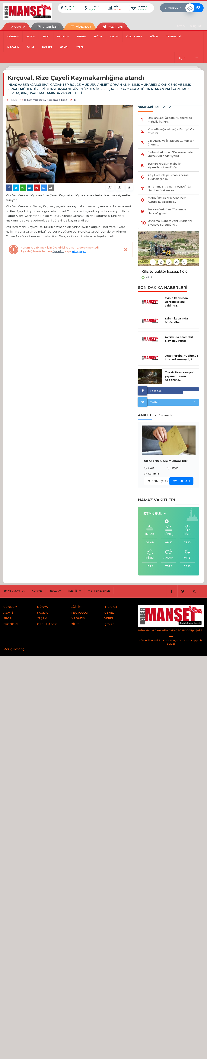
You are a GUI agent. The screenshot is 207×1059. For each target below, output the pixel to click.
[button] (173, 8)
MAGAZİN (13, 47)
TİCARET (47, 47)
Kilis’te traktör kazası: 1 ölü (165, 272)
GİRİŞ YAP (196, 26)
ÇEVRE (109, 624)
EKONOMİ (63, 36)
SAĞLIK (98, 36)
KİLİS (148, 277)
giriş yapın (79, 251)
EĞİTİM (154, 36)
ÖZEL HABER (134, 36)
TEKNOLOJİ (173, 36)
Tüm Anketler (165, 415)
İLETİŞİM (74, 590)
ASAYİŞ (30, 36)
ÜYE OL (181, 26)
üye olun (58, 251)
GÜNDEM (13, 36)
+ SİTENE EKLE (99, 590)
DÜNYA (81, 36)
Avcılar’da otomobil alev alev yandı (179, 339)
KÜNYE (36, 590)
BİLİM (30, 47)
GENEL (64, 47)
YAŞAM (114, 36)
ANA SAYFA (17, 26)
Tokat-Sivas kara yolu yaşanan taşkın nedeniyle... (180, 376)
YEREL (80, 47)
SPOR (46, 36)
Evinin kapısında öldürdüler (176, 320)
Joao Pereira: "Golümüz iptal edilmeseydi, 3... (181, 357)
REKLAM (55, 590)
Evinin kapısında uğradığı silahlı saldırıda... (176, 301)
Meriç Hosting (14, 649)
